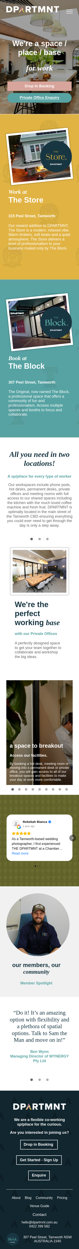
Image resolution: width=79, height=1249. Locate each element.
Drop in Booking (39, 1144)
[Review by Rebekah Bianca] (37, 822)
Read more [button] (20, 853)
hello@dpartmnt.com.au (39, 1222)
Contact (39, 1214)
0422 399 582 (39, 1226)
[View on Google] (16, 824)
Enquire (39, 1175)
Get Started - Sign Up (39, 1160)
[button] (6, 838)
